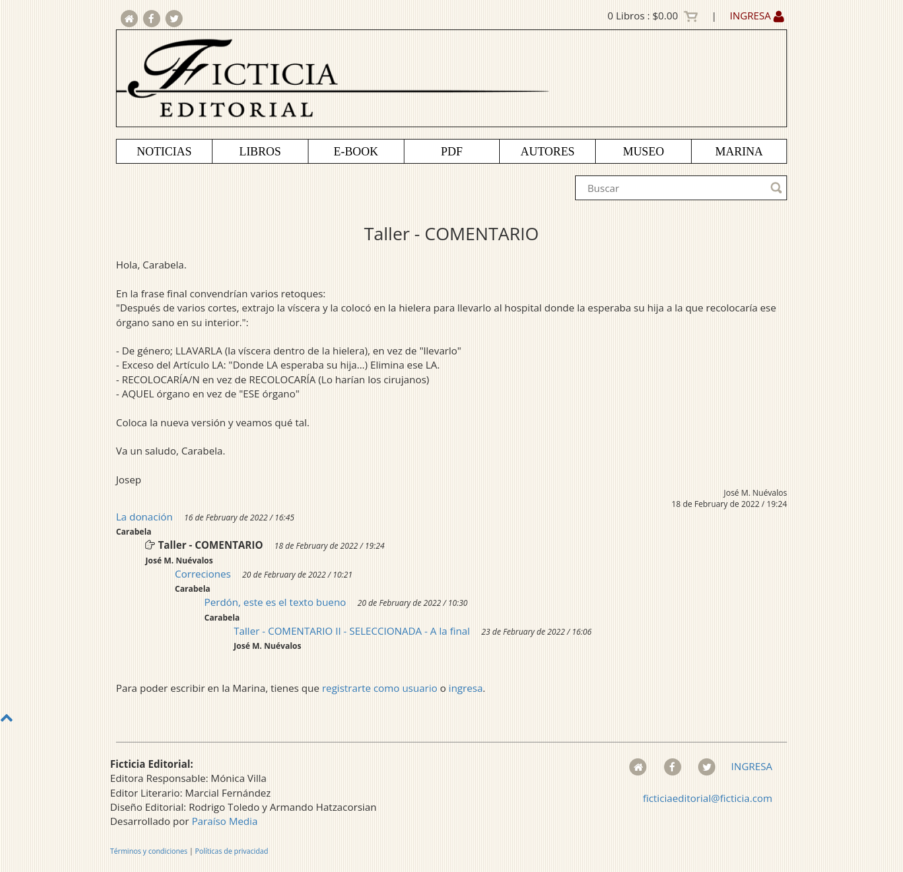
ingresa (466, 688)
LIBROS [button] (260, 151)
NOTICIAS (164, 151)
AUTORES (547, 151)
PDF (452, 151)
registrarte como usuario (379, 688)
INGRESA (757, 15)
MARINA (739, 151)
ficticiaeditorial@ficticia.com (707, 798)
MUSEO (643, 151)
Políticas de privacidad (231, 851)
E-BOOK (356, 151)
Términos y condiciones (148, 851)
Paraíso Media (225, 821)
